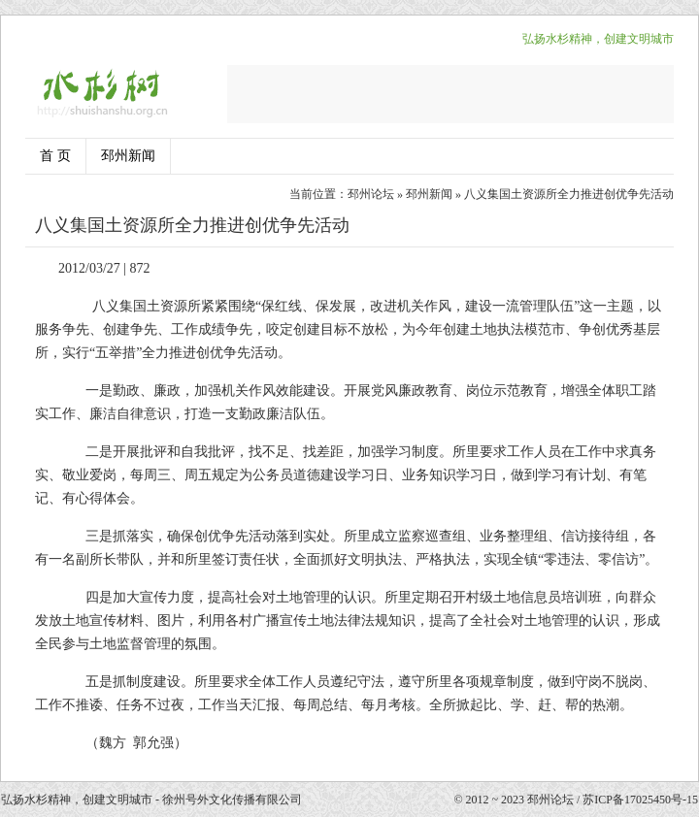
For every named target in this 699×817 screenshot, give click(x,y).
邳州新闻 (128, 155)
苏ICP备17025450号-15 (640, 799)
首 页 (55, 155)
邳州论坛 (371, 194)
